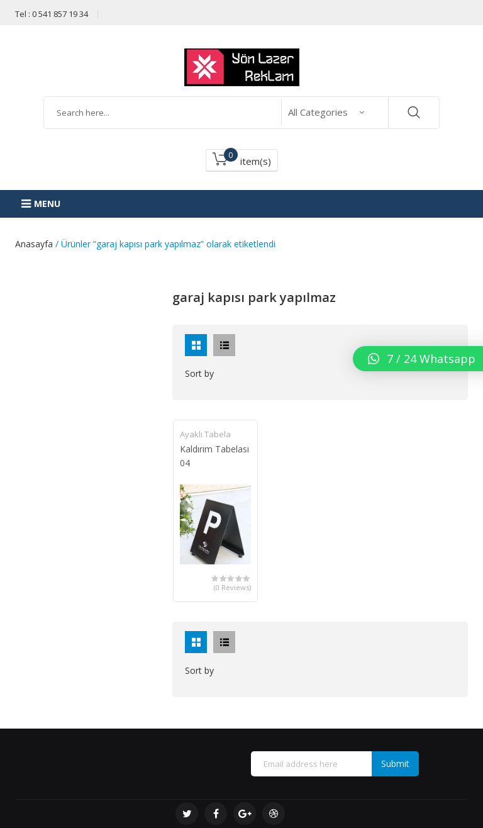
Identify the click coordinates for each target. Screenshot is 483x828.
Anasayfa (34, 244)
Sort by (199, 373)
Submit (395, 763)
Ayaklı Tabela (205, 434)
